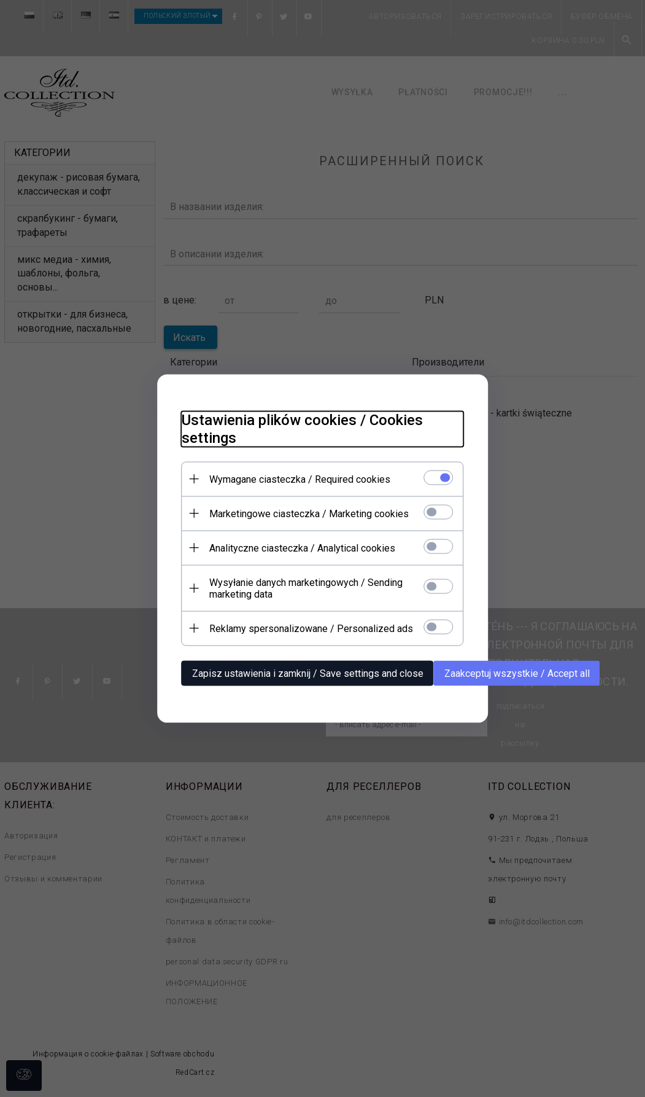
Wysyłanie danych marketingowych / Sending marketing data (306, 588)
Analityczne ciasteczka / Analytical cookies (302, 548)
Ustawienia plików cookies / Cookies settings (302, 429)
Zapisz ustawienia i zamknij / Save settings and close (307, 673)
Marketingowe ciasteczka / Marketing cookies (309, 514)
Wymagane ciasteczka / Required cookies (299, 479)
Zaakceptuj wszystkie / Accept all (517, 673)
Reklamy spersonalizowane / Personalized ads (311, 628)
